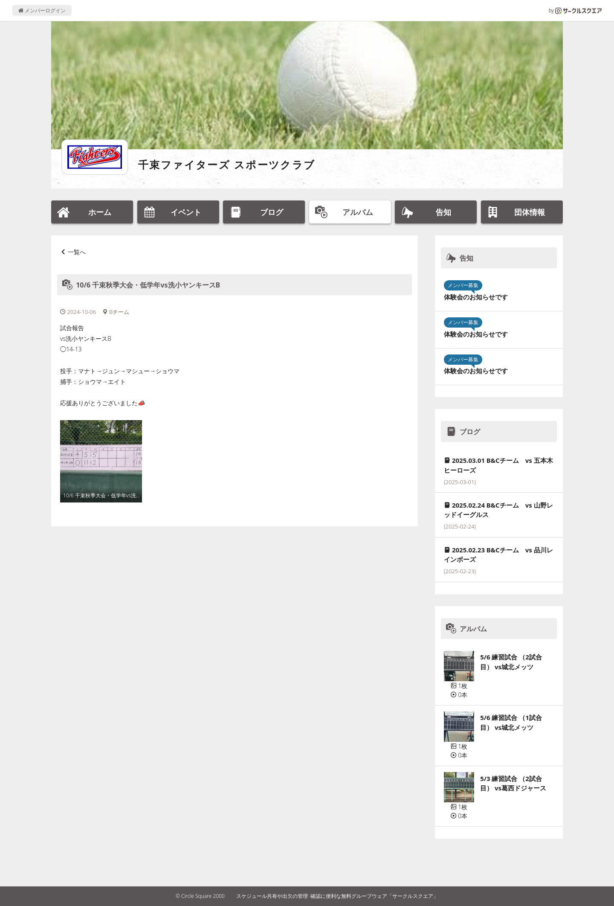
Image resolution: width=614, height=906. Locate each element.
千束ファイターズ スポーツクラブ (227, 164)
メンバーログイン (42, 10)
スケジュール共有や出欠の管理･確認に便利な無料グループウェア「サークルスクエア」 (337, 896)
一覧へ (77, 252)
